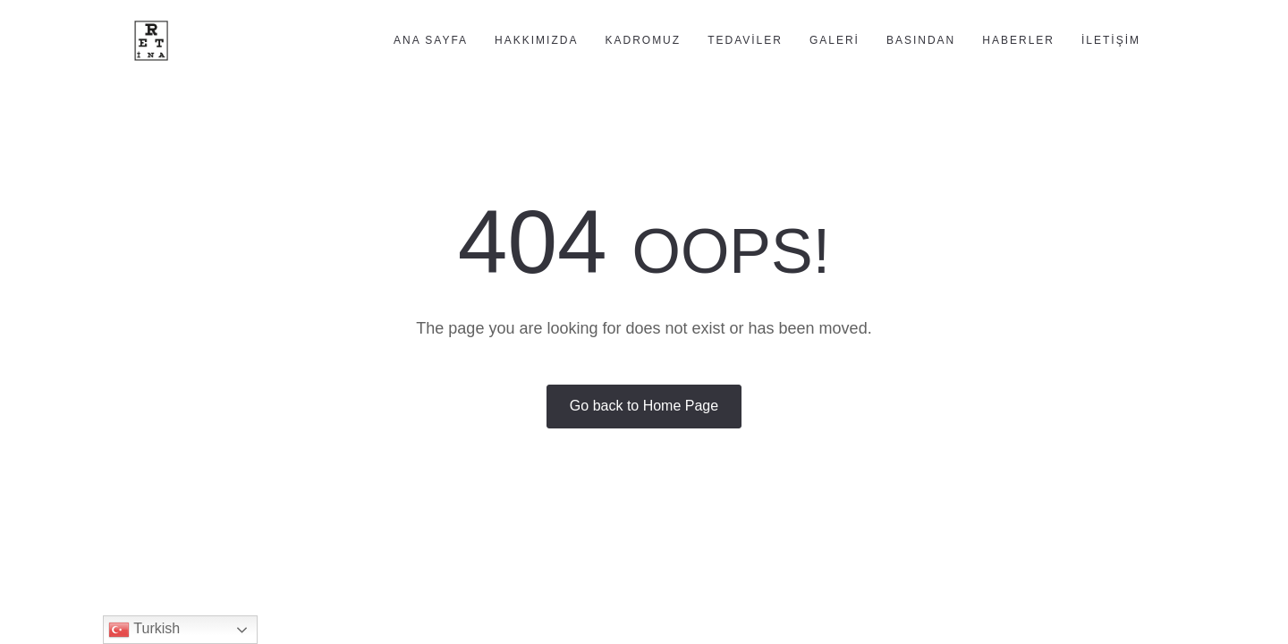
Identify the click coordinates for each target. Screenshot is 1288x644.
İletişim (1110, 40)
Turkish (144, 629)
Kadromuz (643, 40)
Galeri (834, 40)
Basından (920, 40)
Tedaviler (745, 40)
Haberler (1018, 40)
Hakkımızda (536, 40)
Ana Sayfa (431, 40)
